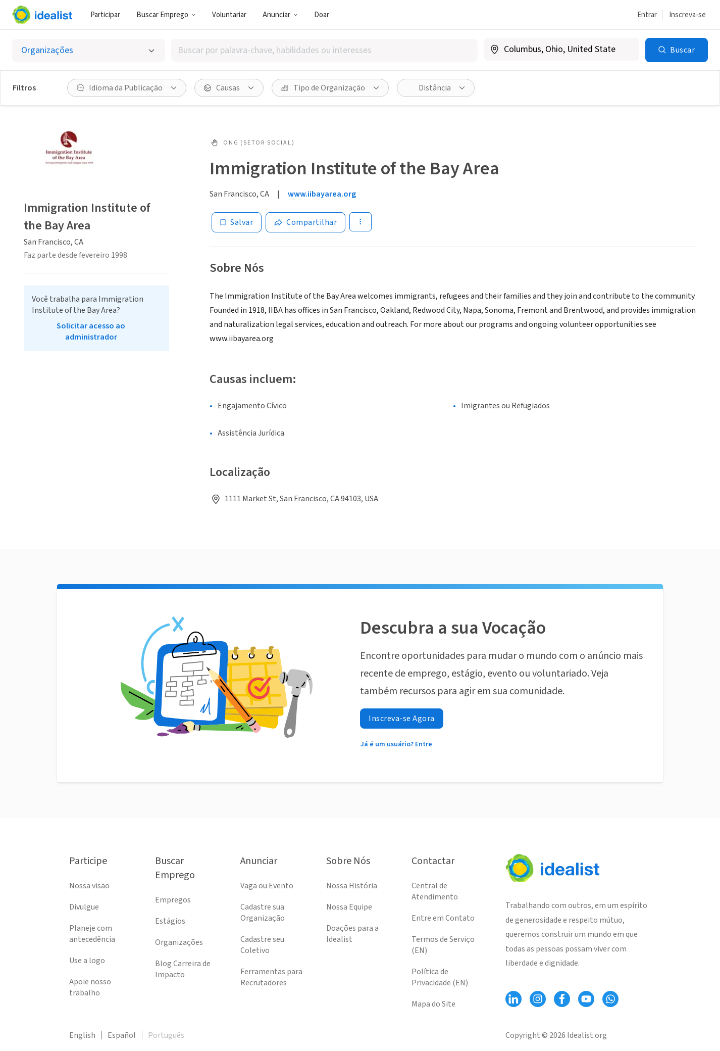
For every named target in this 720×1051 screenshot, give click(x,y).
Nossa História (351, 885)
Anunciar (280, 15)
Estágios (170, 921)
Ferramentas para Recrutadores (271, 977)
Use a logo (87, 960)
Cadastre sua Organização (262, 912)
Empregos (173, 899)
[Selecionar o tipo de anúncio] (88, 50)
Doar (321, 15)
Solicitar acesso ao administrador (91, 331)
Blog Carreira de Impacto (183, 969)
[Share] (305, 222)
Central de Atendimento (435, 891)
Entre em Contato (443, 918)
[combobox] (324, 50)
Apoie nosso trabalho (90, 987)
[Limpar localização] (625, 49)
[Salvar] (237, 222)
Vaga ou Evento (266, 885)
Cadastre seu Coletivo (262, 945)
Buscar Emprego (166, 15)
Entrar (647, 15)
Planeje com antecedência (92, 934)
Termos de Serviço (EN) (443, 945)
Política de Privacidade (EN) (440, 977)
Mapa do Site (433, 1004)
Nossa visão (89, 885)
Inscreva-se (687, 15)
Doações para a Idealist (352, 934)
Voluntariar (229, 15)
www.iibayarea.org (322, 194)
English (82, 1035)
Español (122, 1035)
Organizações (179, 942)
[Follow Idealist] (513, 999)
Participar (105, 15)
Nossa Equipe (349, 907)
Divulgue (84, 907)
